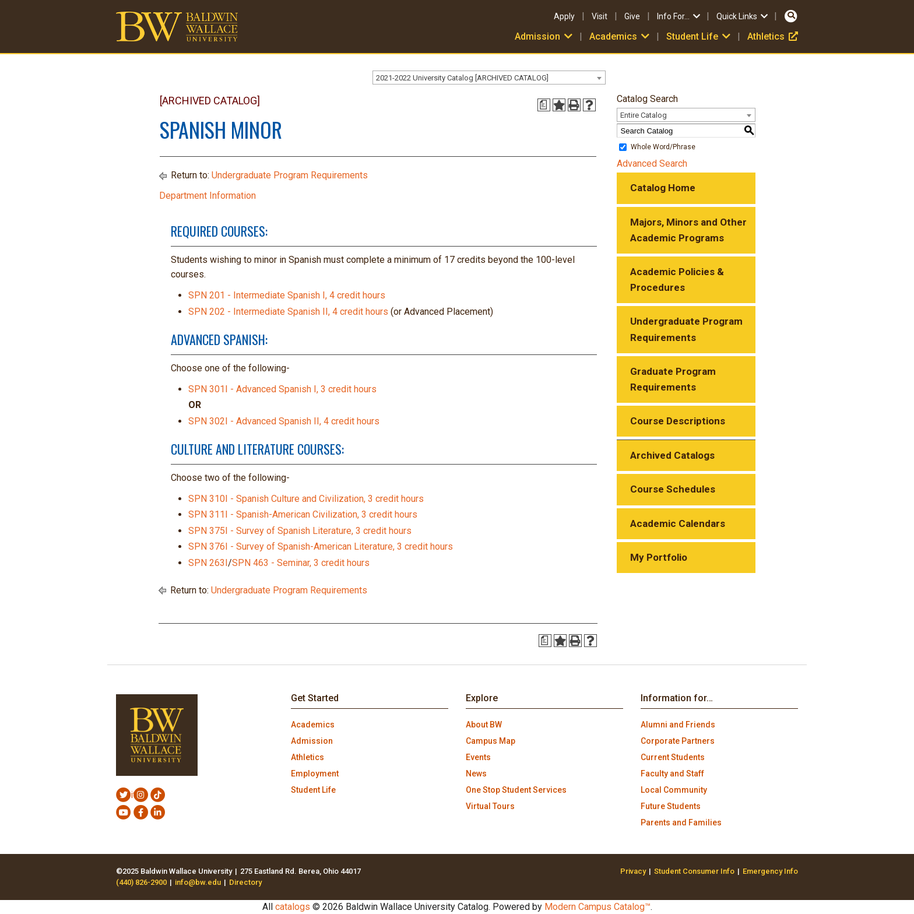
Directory (245, 882)
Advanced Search (652, 163)
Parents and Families (681, 822)
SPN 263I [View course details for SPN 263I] (208, 562)
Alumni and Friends (678, 724)
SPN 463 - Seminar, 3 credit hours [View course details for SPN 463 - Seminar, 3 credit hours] (301, 562)
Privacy (633, 871)
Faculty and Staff (672, 773)
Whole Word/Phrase (663, 147)
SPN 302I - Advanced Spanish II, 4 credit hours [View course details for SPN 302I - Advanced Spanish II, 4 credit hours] (283, 421)
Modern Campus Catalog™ (597, 906)
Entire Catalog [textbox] (643, 115)
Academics (620, 36)
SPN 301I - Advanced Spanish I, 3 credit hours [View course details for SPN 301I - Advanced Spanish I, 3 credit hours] (282, 389)
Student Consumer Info (694, 871)
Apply (564, 16)
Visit (599, 16)
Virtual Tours (490, 806)
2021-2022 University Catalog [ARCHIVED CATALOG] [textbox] (462, 77)
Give (632, 16)
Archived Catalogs (672, 455)
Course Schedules (672, 489)
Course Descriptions (677, 421)
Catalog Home (662, 188)
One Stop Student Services (516, 790)
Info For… (679, 16)
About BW (484, 724)
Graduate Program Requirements (673, 379)
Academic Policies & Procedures (677, 279)
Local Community (674, 790)
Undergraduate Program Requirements (290, 175)
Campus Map (490, 741)
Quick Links (742, 16)
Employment (315, 773)
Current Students (673, 757)
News (476, 773)
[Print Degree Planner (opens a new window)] (543, 105)
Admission (545, 36)
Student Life (699, 36)
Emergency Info (770, 871)
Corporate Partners (678, 741)
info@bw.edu (198, 882)
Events (478, 757)
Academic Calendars (677, 523)
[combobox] (489, 78)
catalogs (292, 906)
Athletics (772, 36)
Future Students (671, 806)
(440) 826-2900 (141, 882)
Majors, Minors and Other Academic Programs (688, 230)
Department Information (207, 195)
